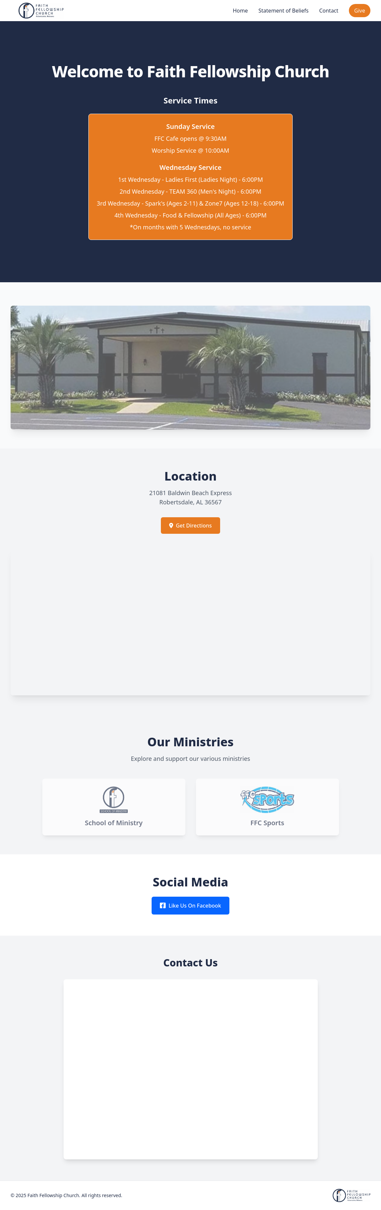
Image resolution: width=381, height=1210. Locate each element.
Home (240, 10)
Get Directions (190, 525)
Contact (328, 10)
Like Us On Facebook (190, 905)
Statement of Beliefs (284, 10)
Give (359, 10)
